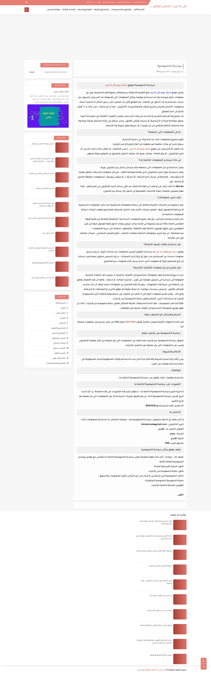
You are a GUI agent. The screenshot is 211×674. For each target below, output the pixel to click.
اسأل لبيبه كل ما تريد (116, 85)
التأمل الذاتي (60, 313)
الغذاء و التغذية (69, 10)
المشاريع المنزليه (58, 328)
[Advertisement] (105, 37)
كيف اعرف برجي (61, 92)
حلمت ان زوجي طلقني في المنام (41, 174)
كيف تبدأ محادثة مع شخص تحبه (41, 218)
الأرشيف (89, 2)
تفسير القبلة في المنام (45, 189)
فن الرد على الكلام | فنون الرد (43, 278)
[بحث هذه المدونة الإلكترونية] (52, 72)
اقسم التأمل (139, 10)
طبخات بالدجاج (59, 343)
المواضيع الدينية (85, 10)
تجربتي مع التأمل (58, 338)
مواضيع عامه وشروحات (121, 10)
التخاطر (62, 323)
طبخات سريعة (59, 348)
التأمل (63, 308)
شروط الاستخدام (109, 2)
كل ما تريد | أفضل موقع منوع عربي (163, 6)
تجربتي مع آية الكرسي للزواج (43, 144)
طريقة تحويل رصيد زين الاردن (160, 566)
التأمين (62, 318)
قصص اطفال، (59, 353)
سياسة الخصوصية (125, 2)
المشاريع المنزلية (101, 10)
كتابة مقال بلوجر (59, 358)
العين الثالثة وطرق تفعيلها (43, 263)
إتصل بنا (98, 2)
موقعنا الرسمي (53, 10)
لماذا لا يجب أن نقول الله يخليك (159, 611)
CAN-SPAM (130, 322)
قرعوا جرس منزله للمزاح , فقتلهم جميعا (156, 626)
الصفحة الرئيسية (140, 2)
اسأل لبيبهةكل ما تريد (167, 252)
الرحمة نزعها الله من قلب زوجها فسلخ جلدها (154, 551)
